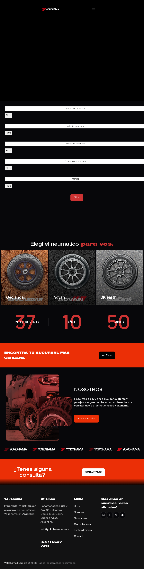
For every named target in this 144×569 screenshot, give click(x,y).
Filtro (8, 115)
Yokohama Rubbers (15, 563)
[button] (93, 9)
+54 (44, 542)
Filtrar (77, 197)
